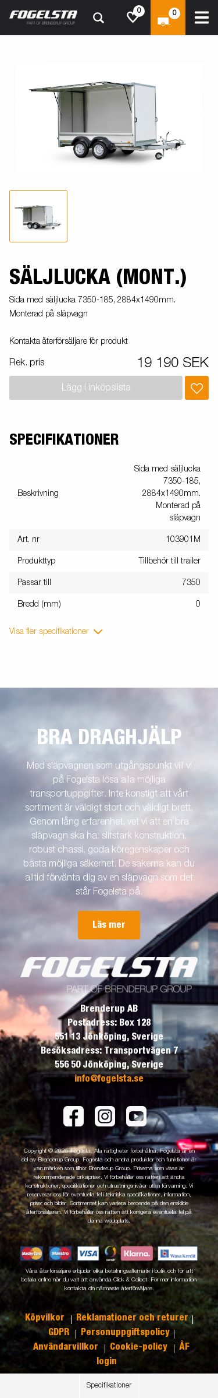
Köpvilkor (46, 1317)
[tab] (38, 216)
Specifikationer (109, 1385)
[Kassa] (168, 17)
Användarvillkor (67, 1346)
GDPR (60, 1332)
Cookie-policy (140, 1346)
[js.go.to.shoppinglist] (133, 17)
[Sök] (98, 18)
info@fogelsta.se (109, 1078)
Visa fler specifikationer (49, 632)
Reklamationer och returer (132, 1317)
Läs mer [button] (109, 924)
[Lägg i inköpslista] (197, 388)
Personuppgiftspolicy (125, 1332)
